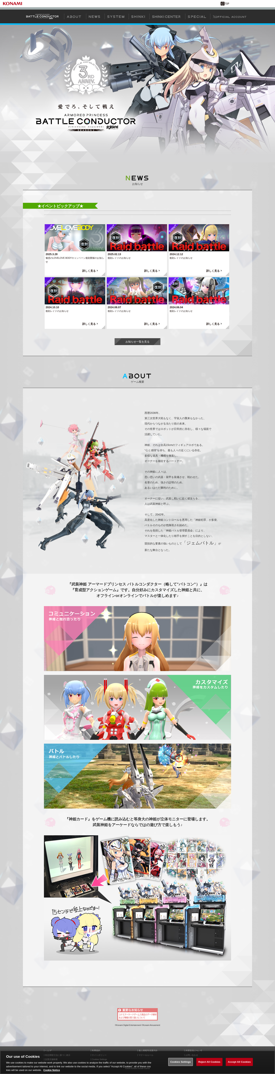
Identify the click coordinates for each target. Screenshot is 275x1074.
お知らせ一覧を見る (137, 341)
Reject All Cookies (209, 1062)
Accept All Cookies (239, 1062)
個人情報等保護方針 (148, 1051)
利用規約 (96, 1051)
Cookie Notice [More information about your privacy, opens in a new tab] (51, 1070)
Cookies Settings (180, 1062)
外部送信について (193, 1051)
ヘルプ (48, 1051)
